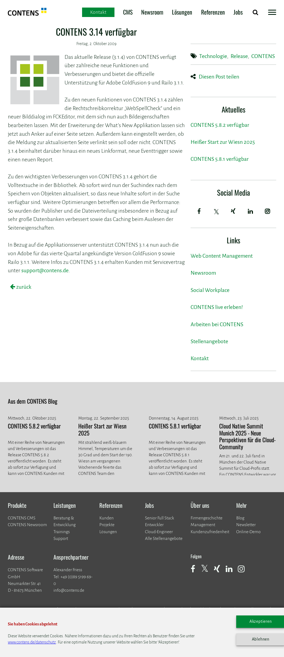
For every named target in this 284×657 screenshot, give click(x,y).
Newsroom (152, 12)
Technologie (213, 56)
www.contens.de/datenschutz (32, 642)
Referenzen (213, 12)
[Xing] (233, 211)
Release (239, 56)
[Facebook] (199, 211)
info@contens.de (68, 590)
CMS (128, 12)
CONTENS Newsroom (27, 524)
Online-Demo (248, 531)
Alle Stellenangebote (163, 538)
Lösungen (182, 12)
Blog (240, 518)
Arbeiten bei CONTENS (217, 324)
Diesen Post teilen (219, 77)
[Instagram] (267, 211)
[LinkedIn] (250, 211)
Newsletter (246, 524)
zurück (23, 287)
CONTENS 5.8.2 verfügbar (220, 125)
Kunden (106, 518)
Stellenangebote (209, 341)
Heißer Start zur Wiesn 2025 (223, 142)
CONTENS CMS (21, 518)
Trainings (61, 531)
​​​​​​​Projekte (106, 524)
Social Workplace (210, 290)
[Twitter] (217, 212)
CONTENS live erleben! (217, 307)
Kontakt (200, 358)
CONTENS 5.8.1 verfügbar (220, 159)
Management (203, 524)
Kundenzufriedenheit (210, 531)
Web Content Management (222, 256)
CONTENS (263, 56)
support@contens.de (45, 270)
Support (60, 538)
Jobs (238, 12)
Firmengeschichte (206, 518)
